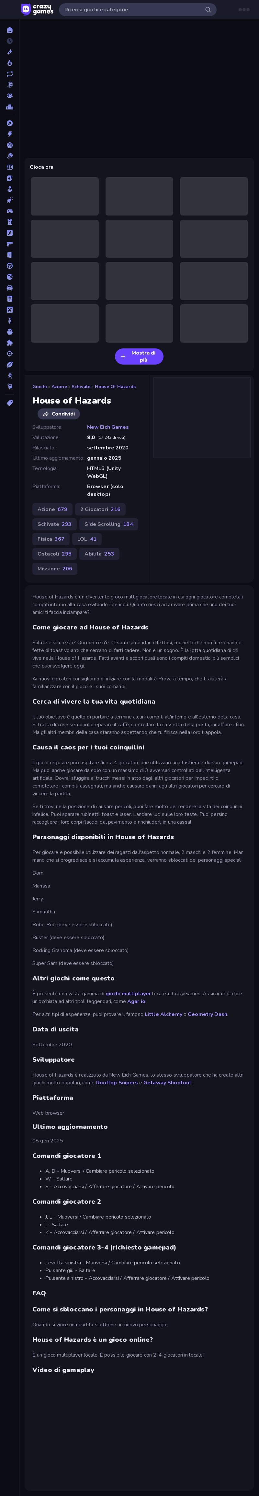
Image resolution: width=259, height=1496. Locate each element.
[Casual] (9, 189)
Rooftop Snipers (117, 1082)
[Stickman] (9, 375)
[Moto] (9, 320)
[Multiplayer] (9, 95)
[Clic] (9, 200)
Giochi (39, 387)
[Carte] (9, 178)
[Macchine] (9, 287)
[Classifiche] (9, 106)
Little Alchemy (163, 1014)
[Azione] (9, 134)
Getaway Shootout (167, 1082)
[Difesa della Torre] (9, 221)
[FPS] (9, 243)
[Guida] (9, 265)
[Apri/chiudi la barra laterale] (10, 9)
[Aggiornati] (9, 73)
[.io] (9, 276)
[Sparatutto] (9, 353)
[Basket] (9, 145)
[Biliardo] (9, 156)
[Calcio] (9, 167)
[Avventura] (9, 123)
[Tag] (9, 402)
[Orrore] (9, 331)
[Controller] (9, 211)
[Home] (9, 30)
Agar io (136, 1001)
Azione (59, 387)
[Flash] (9, 232)
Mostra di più (137, 356)
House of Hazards (115, 387)
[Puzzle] (9, 342)
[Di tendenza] (9, 62)
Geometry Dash (207, 1014)
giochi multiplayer (128, 993)
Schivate (81, 387)
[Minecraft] (9, 309)
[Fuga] (9, 254)
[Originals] (9, 84)
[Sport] (9, 364)
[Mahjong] (9, 298)
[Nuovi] (9, 51)
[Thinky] (9, 386)
